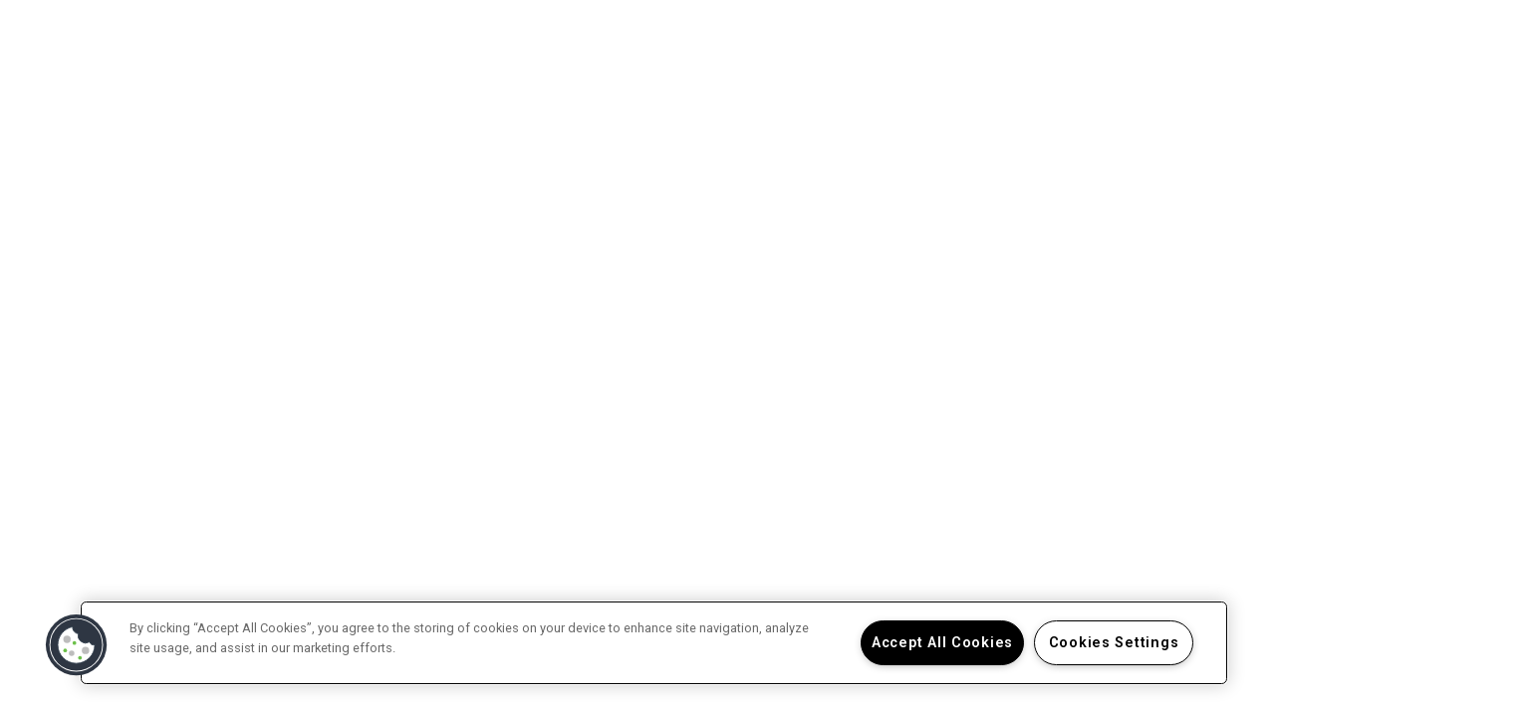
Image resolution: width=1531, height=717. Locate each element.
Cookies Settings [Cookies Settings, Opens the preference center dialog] (1114, 642)
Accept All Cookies (942, 642)
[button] (77, 645)
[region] (654, 642)
